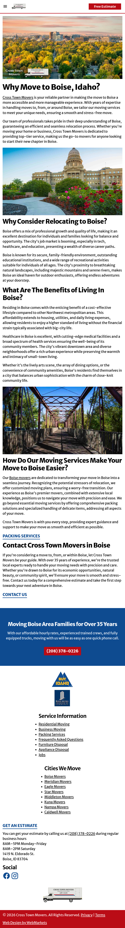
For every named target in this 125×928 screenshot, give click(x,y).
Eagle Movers (55, 787)
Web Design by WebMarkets (25, 923)
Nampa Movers (56, 807)
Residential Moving (54, 724)
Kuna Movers (54, 802)
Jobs (42, 755)
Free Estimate (105, 6)
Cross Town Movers (18, 97)
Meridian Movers (57, 782)
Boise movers (20, 478)
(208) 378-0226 (62, 651)
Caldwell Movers (57, 812)
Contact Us (15, 594)
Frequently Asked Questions (61, 739)
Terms (100, 915)
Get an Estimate (20, 825)
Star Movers (53, 792)
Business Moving (52, 729)
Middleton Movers (59, 797)
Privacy (86, 915)
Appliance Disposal (54, 750)
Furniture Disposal (53, 744)
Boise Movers (55, 776)
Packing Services (21, 536)
